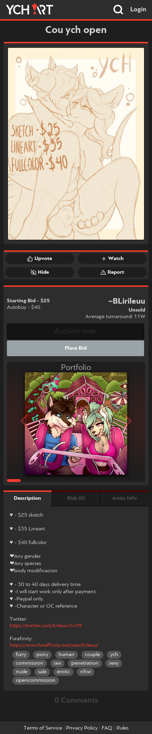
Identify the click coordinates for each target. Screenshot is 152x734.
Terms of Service (43, 728)
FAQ (107, 728)
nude (22, 672)
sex (57, 663)
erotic (63, 672)
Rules (122, 728)
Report (112, 272)
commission (29, 663)
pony (42, 654)
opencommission (35, 680)
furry (21, 654)
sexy (114, 663)
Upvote (39, 258)
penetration (85, 663)
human (66, 654)
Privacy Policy (82, 728)
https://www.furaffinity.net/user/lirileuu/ (54, 645)
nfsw (85, 672)
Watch (112, 258)
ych (114, 654)
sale (42, 672)
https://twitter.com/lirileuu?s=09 (46, 626)
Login (138, 9)
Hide (40, 272)
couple (92, 654)
